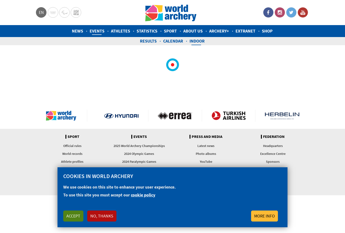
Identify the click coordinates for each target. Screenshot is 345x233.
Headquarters (273, 146)
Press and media (207, 137)
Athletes (120, 31)
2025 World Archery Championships (139, 146)
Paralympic (64, 12)
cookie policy (143, 197)
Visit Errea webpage (175, 116)
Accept (73, 218)
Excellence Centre (273, 154)
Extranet (245, 31)
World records (72, 154)
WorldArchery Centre (76, 12)
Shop (267, 31)
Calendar (173, 41)
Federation (274, 137)
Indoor (197, 41)
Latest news (205, 146)
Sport (170, 31)
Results (148, 41)
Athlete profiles (72, 161)
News (77, 31)
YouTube (303, 12)
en (41, 12)
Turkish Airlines (229, 116)
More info (264, 218)
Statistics (147, 31)
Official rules (72, 146)
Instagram (280, 12)
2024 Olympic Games (139, 154)
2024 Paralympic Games (139, 161)
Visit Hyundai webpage (121, 116)
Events (97, 31)
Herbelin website (282, 116)
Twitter (291, 12)
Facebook (268, 12)
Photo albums (206, 154)
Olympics (53, 12)
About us (193, 31)
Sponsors (273, 161)
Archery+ (219, 31)
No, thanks (101, 218)
